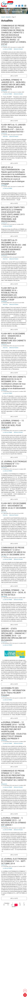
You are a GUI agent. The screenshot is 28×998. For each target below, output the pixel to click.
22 (20, 940)
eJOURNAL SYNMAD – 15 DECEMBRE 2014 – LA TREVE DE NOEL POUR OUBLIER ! (12, 459)
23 (24, 940)
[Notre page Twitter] (16, 5)
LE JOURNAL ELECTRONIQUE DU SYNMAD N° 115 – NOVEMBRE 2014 (14, 498)
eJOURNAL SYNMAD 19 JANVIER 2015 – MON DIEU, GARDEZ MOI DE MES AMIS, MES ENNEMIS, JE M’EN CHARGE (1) (13, 84)
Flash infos (5, 136)
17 (23, 938)
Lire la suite (14, 76)
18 (3, 940)
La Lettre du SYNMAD (7, 49)
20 (12, 940)
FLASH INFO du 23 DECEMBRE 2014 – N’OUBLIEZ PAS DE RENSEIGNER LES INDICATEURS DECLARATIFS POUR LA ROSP (13, 329)
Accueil (3, 17)
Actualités (8, 17)
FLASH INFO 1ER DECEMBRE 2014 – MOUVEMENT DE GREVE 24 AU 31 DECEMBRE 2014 (13, 542)
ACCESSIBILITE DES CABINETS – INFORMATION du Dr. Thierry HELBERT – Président (13, 726)
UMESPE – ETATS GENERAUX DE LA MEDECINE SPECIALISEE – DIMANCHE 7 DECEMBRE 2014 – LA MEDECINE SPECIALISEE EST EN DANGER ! (14, 670)
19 (8, 940)
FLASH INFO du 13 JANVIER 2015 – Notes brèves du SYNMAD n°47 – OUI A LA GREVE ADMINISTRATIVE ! (13, 128)
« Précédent (6, 938)
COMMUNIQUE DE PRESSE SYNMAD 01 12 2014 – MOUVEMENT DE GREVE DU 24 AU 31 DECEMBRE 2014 (13, 586)
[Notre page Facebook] (19, 5)
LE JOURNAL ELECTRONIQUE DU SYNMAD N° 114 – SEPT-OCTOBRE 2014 (14, 896)
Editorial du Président (18, 49)
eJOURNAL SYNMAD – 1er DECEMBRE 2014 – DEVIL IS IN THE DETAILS (13, 627)
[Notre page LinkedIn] (22, 5)
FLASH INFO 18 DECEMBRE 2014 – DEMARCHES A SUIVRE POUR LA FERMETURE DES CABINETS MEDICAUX (13, 373)
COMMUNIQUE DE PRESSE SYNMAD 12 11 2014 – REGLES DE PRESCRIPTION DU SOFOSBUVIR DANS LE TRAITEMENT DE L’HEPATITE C (14, 812)
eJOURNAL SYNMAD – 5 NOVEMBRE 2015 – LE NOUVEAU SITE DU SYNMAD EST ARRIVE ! (13, 856)
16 (19, 938)
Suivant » (14, 941)
